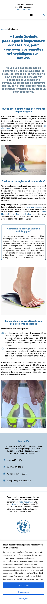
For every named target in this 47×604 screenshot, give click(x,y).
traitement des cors (33, 207)
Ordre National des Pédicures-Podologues (23, 212)
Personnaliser (23, 592)
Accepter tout (23, 585)
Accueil (4, 29)
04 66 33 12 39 (23, 9)
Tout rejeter (23, 599)
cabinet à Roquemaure (24, 502)
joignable (15, 504)
